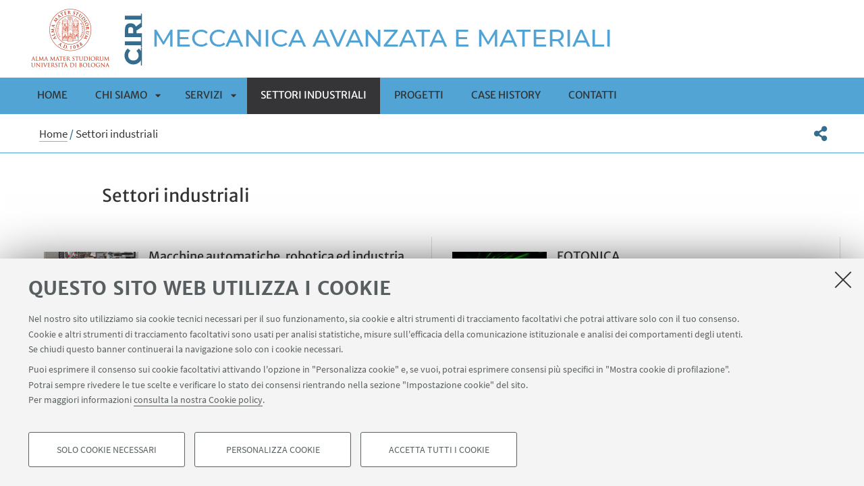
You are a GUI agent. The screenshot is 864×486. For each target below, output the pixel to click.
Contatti (592, 94)
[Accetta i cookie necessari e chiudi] (843, 279)
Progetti (418, 94)
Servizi (204, 94)
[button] (820, 133)
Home (52, 94)
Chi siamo (121, 94)
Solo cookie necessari (107, 449)
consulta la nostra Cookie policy (198, 400)
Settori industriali (314, 94)
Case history (506, 94)
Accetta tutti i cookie (439, 449)
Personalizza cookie (273, 449)
